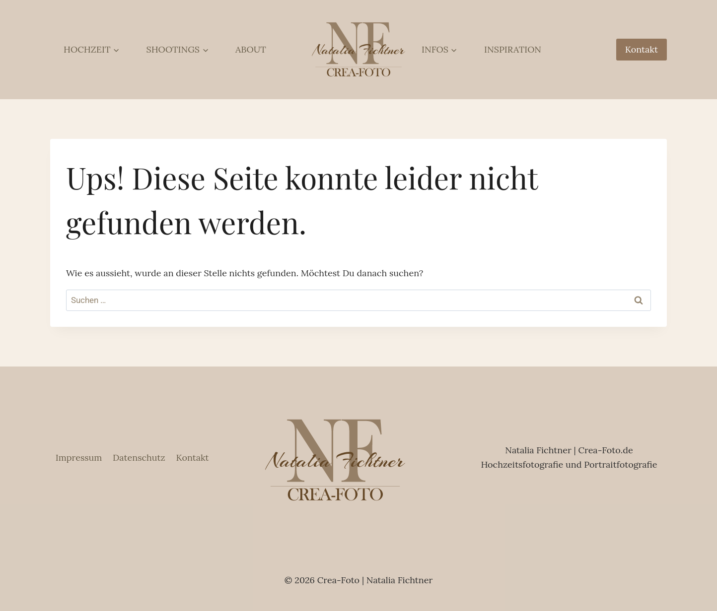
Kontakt (641, 49)
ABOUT (250, 49)
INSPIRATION (512, 49)
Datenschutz (139, 457)
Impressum (79, 457)
